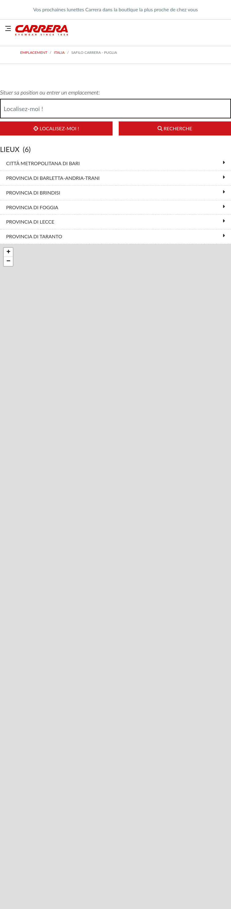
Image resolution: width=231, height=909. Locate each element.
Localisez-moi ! (56, 128)
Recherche (175, 128)
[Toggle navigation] (8, 28)
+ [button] (8, 252)
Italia (59, 52)
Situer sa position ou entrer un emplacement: (50, 92)
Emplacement (33, 52)
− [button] (8, 261)
